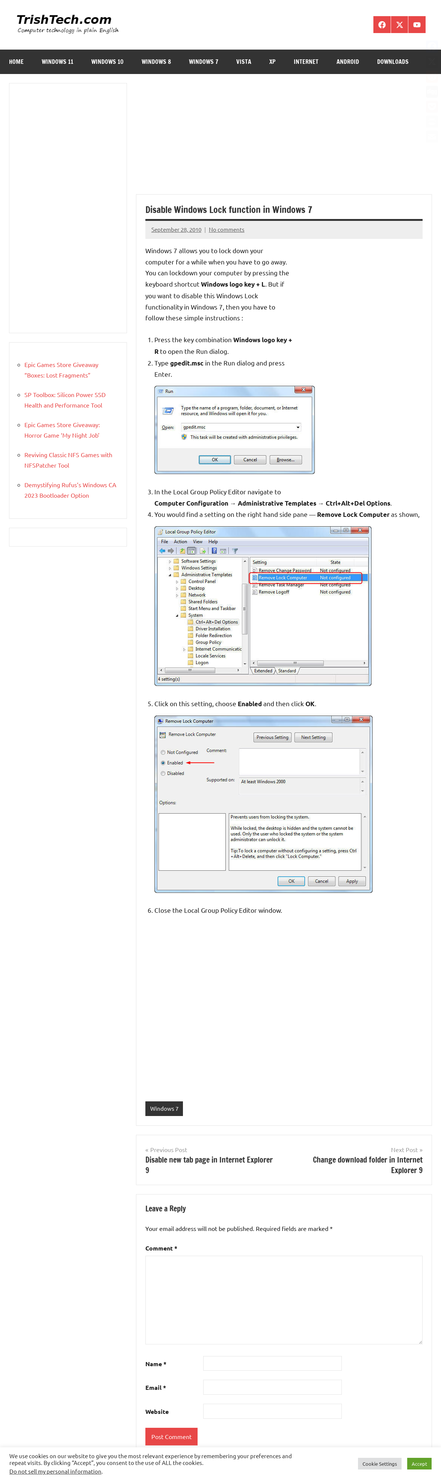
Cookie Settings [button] (379, 1463)
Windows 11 (57, 61)
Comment (161, 1248)
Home (16, 61)
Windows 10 (107, 61)
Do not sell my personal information (55, 1471)
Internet (306, 61)
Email (155, 1387)
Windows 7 (203, 61)
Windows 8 (156, 61)
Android (348, 61)
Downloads (393, 61)
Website (157, 1411)
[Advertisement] (284, 138)
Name (155, 1364)
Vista (243, 61)
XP (272, 61)
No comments (227, 229)
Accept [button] (419, 1463)
